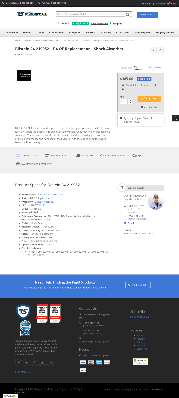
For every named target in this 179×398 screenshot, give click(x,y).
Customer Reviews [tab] (113, 156)
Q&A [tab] (137, 156)
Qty (122, 96)
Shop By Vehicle (146, 14)
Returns (141, 338)
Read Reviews (155, 67)
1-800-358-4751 (58, 2)
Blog (126, 389)
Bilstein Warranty (44, 201)
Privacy (140, 335)
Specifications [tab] (27, 156)
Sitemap (136, 389)
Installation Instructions (51, 194)
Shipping (141, 342)
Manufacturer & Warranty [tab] (34, 164)
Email (129, 223)
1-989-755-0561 (27, 2)
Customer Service (153, 389)
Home (108, 389)
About (118, 389)
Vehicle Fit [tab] (84, 156)
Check (129, 85)
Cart (171, 3)
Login (146, 3)
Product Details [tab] (57, 156)
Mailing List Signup (140, 316)
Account (159, 3)
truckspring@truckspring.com (94, 341)
